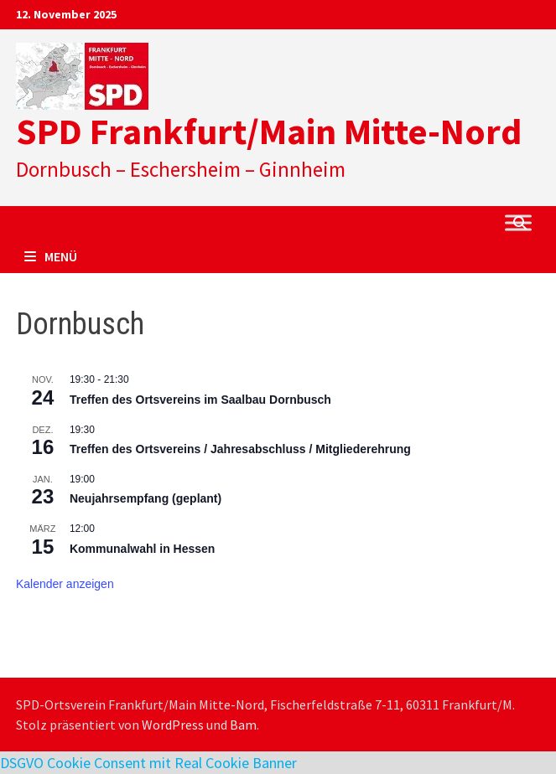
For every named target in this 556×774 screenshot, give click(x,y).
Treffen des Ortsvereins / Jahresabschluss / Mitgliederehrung (240, 449)
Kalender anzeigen (65, 584)
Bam (243, 724)
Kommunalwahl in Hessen (142, 548)
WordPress (173, 724)
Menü (50, 256)
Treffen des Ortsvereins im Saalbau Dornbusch (200, 399)
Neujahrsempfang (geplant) (145, 498)
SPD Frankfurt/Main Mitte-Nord (269, 131)
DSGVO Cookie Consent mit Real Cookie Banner (148, 762)
